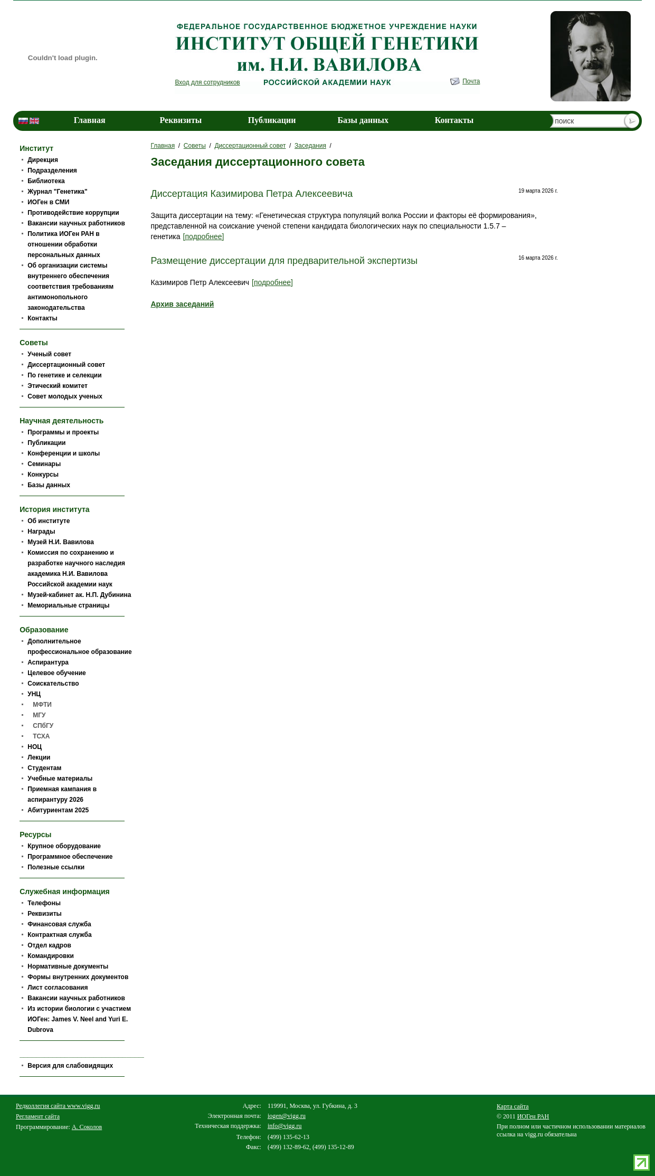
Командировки (50, 956)
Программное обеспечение (69, 856)
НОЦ (34, 747)
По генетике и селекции (64, 375)
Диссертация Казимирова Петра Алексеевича (251, 193)
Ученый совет (49, 354)
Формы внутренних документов (77, 977)
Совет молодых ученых (64, 396)
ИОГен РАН (533, 1116)
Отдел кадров (49, 945)
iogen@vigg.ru (287, 1116)
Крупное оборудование (64, 846)
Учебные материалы (59, 778)
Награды (41, 531)
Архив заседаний (182, 304)
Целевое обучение (56, 673)
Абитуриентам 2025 (58, 810)
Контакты (454, 120)
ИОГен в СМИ (48, 202)
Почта (471, 81)
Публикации (272, 120)
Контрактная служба (59, 934)
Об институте (48, 521)
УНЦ (34, 694)
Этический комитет (57, 386)
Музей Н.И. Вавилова (60, 542)
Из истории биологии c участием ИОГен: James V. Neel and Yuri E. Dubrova (79, 1019)
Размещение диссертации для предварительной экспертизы (283, 260)
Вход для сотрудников (207, 82)
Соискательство (53, 683)
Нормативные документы (67, 966)
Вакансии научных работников (76, 223)
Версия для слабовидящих (70, 1065)
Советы (195, 145)
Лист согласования (57, 987)
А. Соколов (87, 1127)
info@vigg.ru (285, 1126)
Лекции (38, 757)
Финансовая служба (59, 924)
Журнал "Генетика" (57, 191)
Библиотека (45, 181)
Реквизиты (180, 120)
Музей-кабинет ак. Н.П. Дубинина (79, 595)
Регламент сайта (38, 1116)
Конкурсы (43, 474)
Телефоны (44, 903)
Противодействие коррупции (73, 212)
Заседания (310, 145)
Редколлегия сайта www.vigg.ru (58, 1105)
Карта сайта (513, 1106)
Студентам (44, 768)
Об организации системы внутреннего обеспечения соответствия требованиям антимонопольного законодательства (70, 286)
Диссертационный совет (250, 145)
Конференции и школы (63, 453)
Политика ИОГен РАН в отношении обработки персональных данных (63, 244)
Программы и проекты (63, 432)
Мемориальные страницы (68, 605)
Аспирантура (48, 662)
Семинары (44, 464)
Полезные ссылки (55, 867)
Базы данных (363, 120)
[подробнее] (203, 236)
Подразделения (52, 170)
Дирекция (42, 160)
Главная (90, 120)
